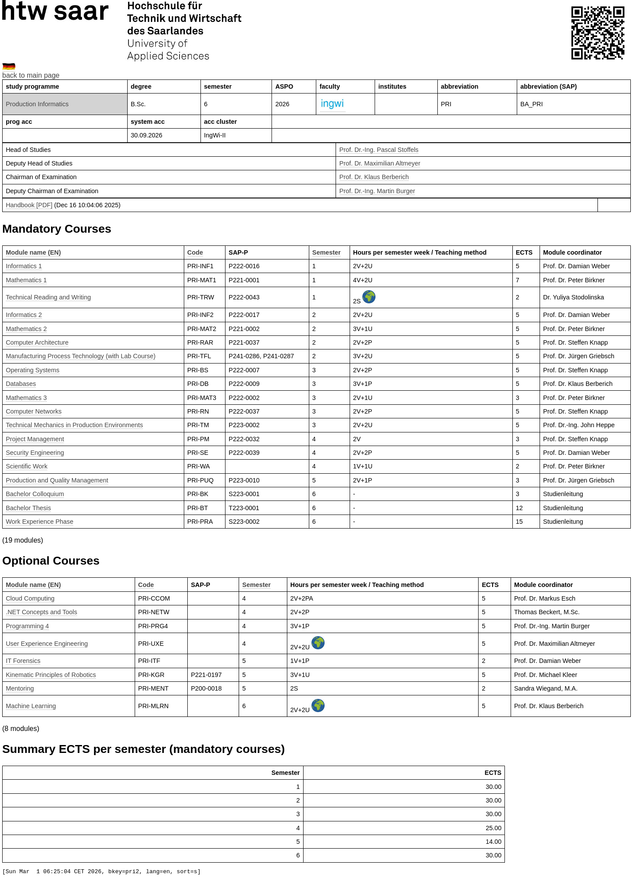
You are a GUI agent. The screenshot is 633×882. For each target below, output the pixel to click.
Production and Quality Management (57, 480)
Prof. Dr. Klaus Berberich (374, 176)
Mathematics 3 (26, 397)
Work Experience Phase (39, 521)
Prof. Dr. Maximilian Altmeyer (380, 163)
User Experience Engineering (47, 643)
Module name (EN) (33, 252)
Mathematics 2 (26, 328)
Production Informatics (37, 104)
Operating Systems (32, 370)
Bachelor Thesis (28, 507)
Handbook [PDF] (29, 205)
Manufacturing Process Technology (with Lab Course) (80, 356)
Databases (21, 383)
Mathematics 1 (26, 280)
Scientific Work (26, 466)
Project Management (35, 439)
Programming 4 (27, 626)
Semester (326, 252)
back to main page (31, 75)
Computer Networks (33, 411)
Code (195, 252)
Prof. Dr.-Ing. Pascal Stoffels (379, 149)
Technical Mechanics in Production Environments (74, 424)
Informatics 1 (24, 266)
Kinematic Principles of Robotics (51, 674)
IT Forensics (23, 660)
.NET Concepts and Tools (41, 612)
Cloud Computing (30, 598)
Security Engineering (35, 452)
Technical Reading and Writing (48, 297)
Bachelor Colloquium (35, 493)
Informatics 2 (24, 314)
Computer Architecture (37, 342)
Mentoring (20, 688)
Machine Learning (31, 705)
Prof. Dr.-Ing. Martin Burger (377, 190)
